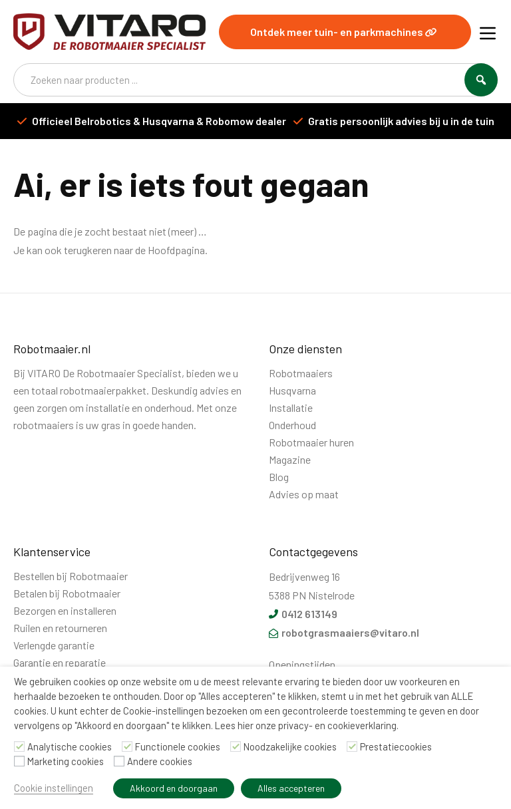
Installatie (291, 407)
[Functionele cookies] (127, 746)
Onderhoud (292, 424)
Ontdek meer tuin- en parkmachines (343, 31)
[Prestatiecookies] (352, 746)
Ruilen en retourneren (60, 627)
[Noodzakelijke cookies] (235, 746)
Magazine (290, 459)
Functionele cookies (177, 746)
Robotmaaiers (301, 373)
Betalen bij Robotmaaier (66, 593)
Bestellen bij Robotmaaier (70, 575)
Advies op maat (304, 494)
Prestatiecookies (396, 746)
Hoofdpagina (176, 249)
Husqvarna (292, 390)
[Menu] (488, 31)
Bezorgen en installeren (64, 610)
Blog (279, 476)
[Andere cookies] (119, 761)
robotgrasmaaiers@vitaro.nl (344, 632)
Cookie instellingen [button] (53, 788)
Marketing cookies (65, 761)
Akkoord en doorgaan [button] (174, 788)
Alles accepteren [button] (291, 788)
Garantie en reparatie (59, 662)
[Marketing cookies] (19, 761)
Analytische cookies (69, 746)
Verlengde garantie (53, 645)
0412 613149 (303, 613)
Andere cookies (159, 761)
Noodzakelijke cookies (290, 746)
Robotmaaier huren (311, 442)
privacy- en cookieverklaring (337, 725)
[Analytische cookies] (19, 746)
